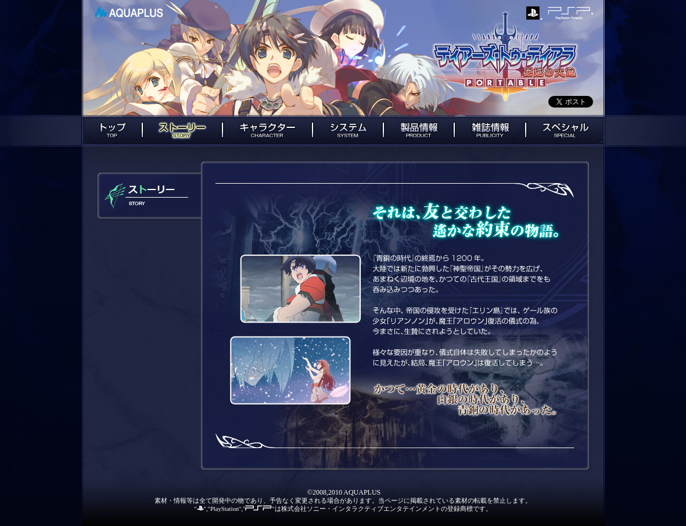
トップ (111, 130)
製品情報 (418, 130)
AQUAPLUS (128, 12)
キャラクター (267, 130)
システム (348, 130)
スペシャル (565, 130)
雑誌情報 (490, 130)
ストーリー (182, 130)
